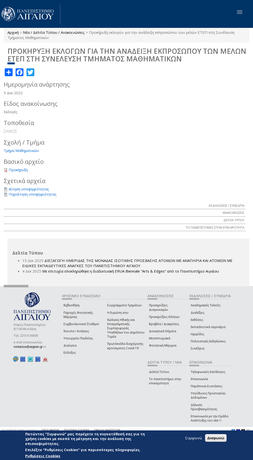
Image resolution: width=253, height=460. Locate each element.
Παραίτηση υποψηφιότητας (33, 194)
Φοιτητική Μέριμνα (162, 345)
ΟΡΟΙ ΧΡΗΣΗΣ (50, 430)
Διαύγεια (70, 345)
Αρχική (13, 32)
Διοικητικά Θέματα (162, 331)
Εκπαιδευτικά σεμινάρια (208, 327)
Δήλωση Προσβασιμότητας (204, 407)
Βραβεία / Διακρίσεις (164, 324)
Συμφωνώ (193, 438)
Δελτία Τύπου (159, 372)
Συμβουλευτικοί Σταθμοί (81, 324)
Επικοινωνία (199, 379)
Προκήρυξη (18, 169)
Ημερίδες (197, 334)
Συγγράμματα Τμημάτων (124, 305)
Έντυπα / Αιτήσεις (76, 331)
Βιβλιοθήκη (71, 305)
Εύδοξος (69, 352)
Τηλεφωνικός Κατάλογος (208, 372)
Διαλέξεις (197, 313)
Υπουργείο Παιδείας (78, 338)
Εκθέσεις (197, 320)
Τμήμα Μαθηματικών (21, 150)
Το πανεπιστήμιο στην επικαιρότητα (165, 381)
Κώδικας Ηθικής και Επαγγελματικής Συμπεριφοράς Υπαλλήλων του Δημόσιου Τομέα (126, 328)
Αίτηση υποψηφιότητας (29, 188)
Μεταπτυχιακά (159, 338)
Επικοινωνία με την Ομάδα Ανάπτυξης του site (209, 418)
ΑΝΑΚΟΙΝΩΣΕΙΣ (233, 212)
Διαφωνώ (215, 438)
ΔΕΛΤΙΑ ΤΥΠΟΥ (233, 220)
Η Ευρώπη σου (117, 313)
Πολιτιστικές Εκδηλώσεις (208, 341)
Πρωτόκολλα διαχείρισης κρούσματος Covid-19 (125, 346)
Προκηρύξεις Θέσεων (164, 317)
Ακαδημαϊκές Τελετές (205, 305)
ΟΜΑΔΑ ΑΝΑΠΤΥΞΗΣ (107, 430)
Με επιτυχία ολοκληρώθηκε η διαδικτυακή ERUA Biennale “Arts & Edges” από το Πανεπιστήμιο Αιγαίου (130, 271)
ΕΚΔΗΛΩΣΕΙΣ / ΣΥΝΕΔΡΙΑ (226, 205)
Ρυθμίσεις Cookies (42, 456)
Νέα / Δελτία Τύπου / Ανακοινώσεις (54, 32)
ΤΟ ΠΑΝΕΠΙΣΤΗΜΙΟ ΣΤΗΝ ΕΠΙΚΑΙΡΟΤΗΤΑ (215, 227)
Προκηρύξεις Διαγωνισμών (158, 307)
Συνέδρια (197, 348)
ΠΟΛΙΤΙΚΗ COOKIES (76, 430)
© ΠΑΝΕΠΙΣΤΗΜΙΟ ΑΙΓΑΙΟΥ (19, 430)
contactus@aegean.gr (30, 347)
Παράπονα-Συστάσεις (206, 386)
